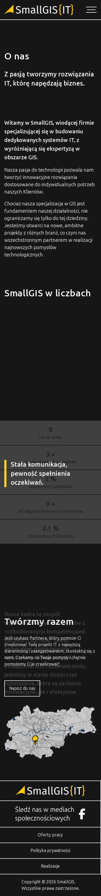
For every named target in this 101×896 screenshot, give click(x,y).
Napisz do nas (22, 688)
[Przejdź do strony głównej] (39, 9)
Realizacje (50, 866)
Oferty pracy (50, 834)
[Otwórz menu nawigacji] (91, 9)
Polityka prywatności (50, 850)
